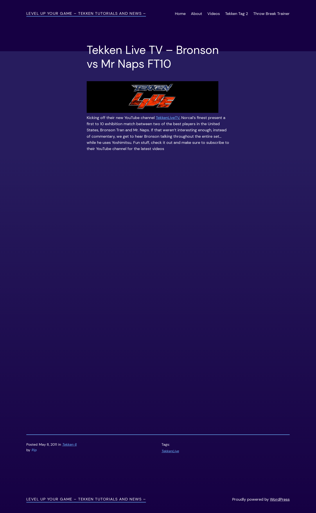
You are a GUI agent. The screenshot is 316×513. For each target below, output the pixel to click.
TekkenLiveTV (168, 117)
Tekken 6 (69, 444)
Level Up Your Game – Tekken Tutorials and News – (86, 13)
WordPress (280, 499)
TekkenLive (170, 451)
